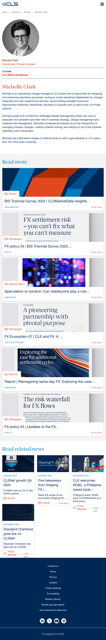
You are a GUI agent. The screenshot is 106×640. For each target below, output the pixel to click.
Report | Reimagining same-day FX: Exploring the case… (50, 381)
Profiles (27, 12)
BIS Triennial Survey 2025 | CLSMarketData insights (46, 201)
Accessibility (53, 593)
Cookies (53, 582)
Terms (53, 571)
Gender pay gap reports (53, 604)
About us (16, 12)
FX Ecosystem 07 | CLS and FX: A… (33, 336)
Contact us (53, 566)
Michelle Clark (41, 12)
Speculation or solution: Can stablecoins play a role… (47, 291)
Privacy (53, 577)
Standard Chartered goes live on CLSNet (18, 533)
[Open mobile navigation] (100, 4)
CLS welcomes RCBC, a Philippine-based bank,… (87, 484)
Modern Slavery (53, 599)
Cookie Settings (53, 588)
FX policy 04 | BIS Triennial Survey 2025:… (38, 246)
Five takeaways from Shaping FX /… (49, 484)
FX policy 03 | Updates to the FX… (32, 427)
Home (4, 12)
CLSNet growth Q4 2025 (17, 482)
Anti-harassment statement (53, 610)
